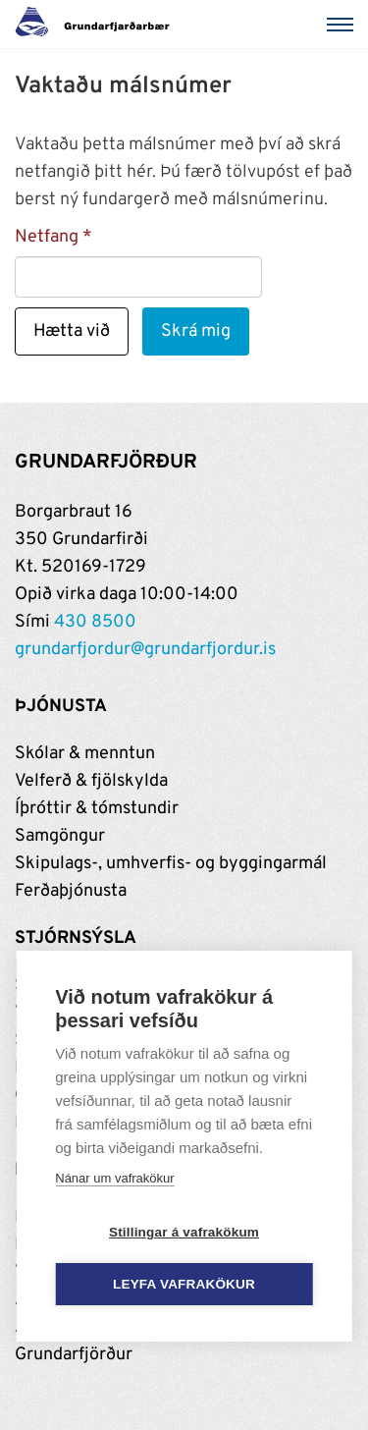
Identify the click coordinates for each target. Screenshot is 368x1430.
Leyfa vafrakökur (184, 1284)
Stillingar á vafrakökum (184, 1232)
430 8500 (95, 622)
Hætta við (71, 331)
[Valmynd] (343, 24)
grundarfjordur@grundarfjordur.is (145, 649)
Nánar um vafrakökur (114, 1178)
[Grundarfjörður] (98, 24)
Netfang (47, 237)
